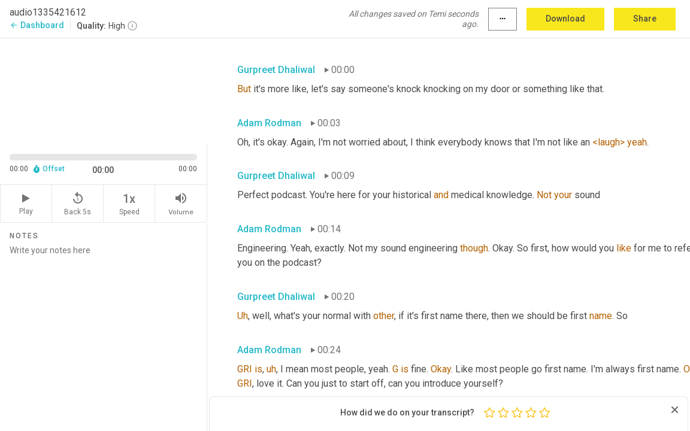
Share (644, 18)
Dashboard (37, 25)
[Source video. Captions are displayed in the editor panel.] (103, 90)
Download (565, 18)
